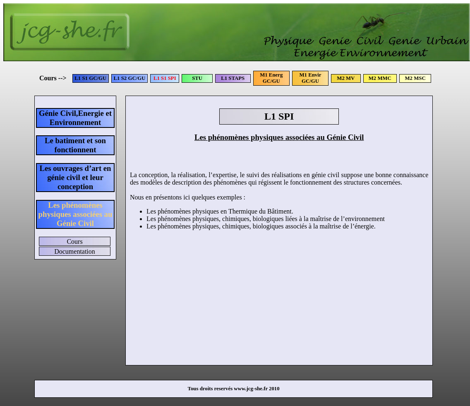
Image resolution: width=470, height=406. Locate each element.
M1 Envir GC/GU (310, 78)
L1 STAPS (233, 78)
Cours (74, 241)
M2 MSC (415, 78)
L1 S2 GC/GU (130, 78)
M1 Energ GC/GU (271, 78)
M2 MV (346, 78)
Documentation (74, 251)
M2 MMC (380, 78)
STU (197, 78)
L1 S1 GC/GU (90, 78)
